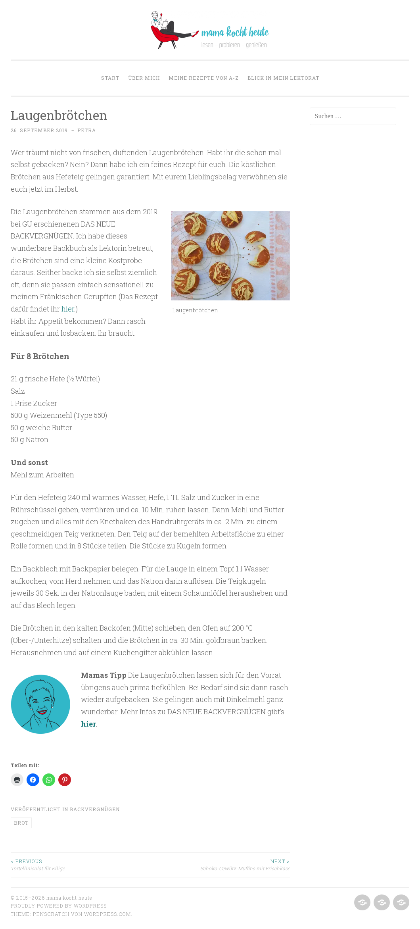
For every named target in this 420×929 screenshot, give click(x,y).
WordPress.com (107, 914)
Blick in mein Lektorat (283, 78)
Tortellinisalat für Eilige (80, 864)
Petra (86, 130)
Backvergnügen (95, 809)
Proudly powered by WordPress (59, 905)
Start (110, 78)
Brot (21, 822)
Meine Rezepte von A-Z (204, 78)
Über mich (144, 78)
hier (67, 309)
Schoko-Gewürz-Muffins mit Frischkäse (220, 864)
